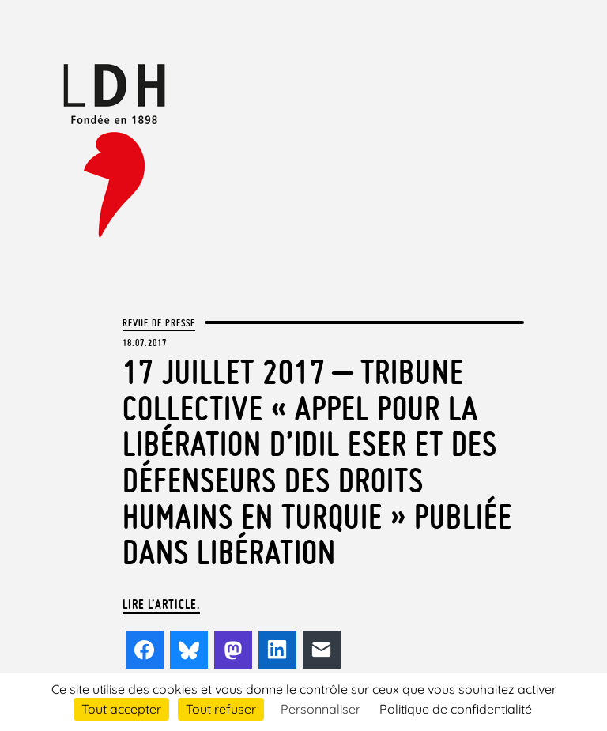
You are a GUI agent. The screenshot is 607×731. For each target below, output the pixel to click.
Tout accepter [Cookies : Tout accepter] (121, 709)
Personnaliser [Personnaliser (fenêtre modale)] (320, 709)
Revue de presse (159, 322)
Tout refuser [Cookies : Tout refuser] (221, 709)
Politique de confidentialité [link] (455, 709)
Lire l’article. (161, 604)
